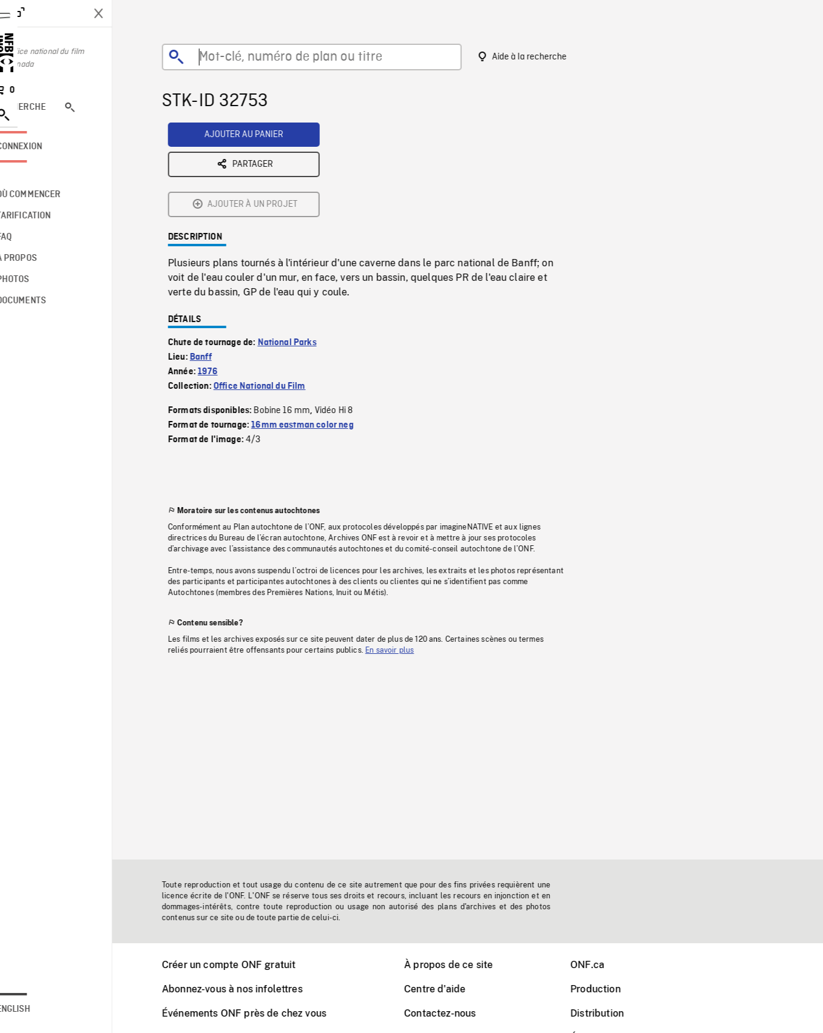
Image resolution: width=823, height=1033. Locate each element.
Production (611, 989)
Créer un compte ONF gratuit (244, 965)
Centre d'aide (450, 989)
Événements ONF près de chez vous (259, 1013)
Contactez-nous (455, 1013)
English (44, 1009)
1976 (223, 277)
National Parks (302, 248)
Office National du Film (275, 292)
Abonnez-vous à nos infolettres (247, 989)
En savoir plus (405, 555)
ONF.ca (603, 965)
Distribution (612, 1013)
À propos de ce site (463, 965)
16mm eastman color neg (317, 330)
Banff (216, 263)
